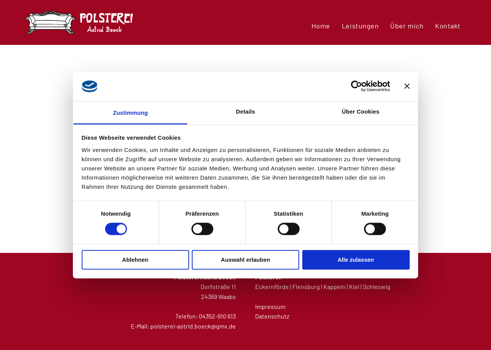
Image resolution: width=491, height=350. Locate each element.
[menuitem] (321, 25)
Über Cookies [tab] (360, 111)
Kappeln (334, 286)
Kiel (354, 286)
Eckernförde (272, 286)
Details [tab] (245, 111)
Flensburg (306, 286)
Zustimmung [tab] (130, 112)
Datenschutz (272, 316)
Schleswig (376, 286)
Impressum (270, 306)
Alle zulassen (356, 259)
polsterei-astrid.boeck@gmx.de (193, 326)
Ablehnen (135, 259)
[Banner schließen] (407, 86)
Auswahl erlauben (245, 259)
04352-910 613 (217, 316)
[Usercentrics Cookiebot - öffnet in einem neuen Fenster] (356, 86)
